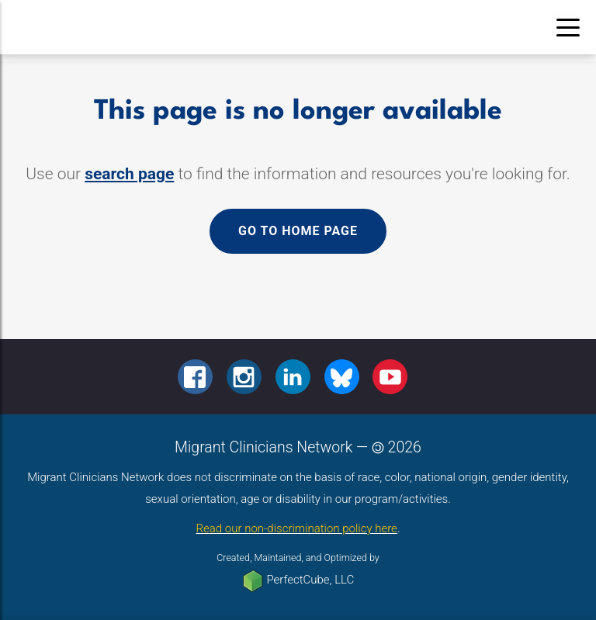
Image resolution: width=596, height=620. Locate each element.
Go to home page (298, 230)
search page (129, 174)
